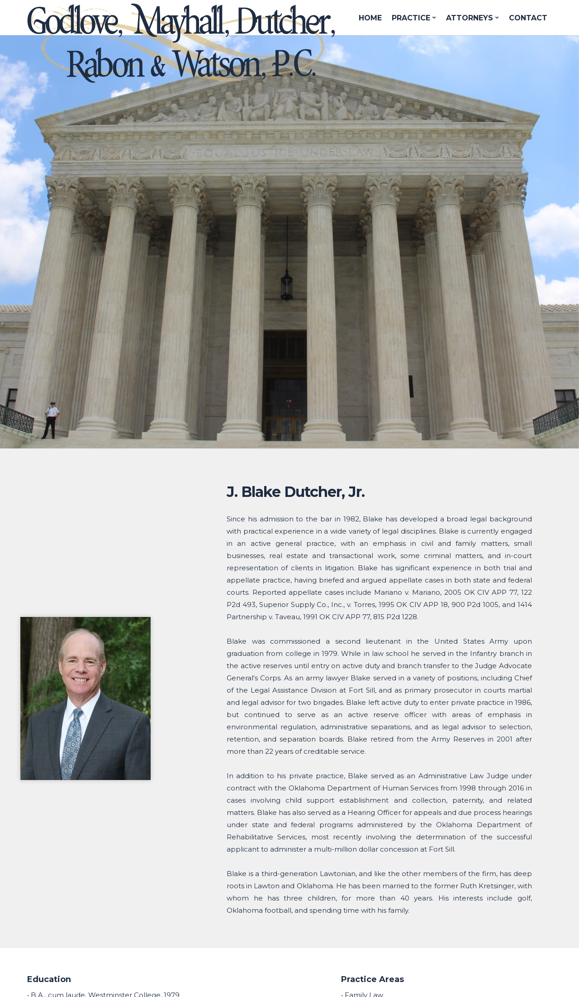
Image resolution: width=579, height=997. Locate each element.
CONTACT (528, 18)
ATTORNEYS (472, 18)
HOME (370, 18)
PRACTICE (414, 18)
